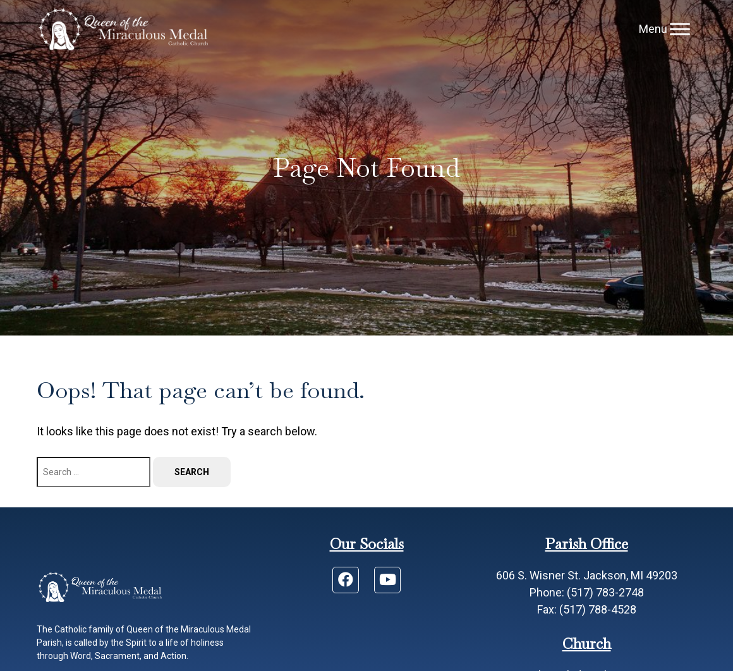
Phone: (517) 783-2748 (587, 592)
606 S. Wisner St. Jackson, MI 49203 (586, 575)
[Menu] (680, 29)
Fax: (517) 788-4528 (586, 609)
